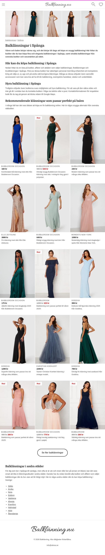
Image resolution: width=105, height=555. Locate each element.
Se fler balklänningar (52, 452)
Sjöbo (10, 486)
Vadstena (12, 498)
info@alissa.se (52, 545)
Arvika (10, 489)
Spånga (21, 40)
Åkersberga (13, 514)
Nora (10, 492)
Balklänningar (10, 40)
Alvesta (11, 501)
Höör (10, 511)
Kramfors (12, 504)
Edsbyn (11, 495)
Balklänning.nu (58, 5)
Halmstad (12, 507)
